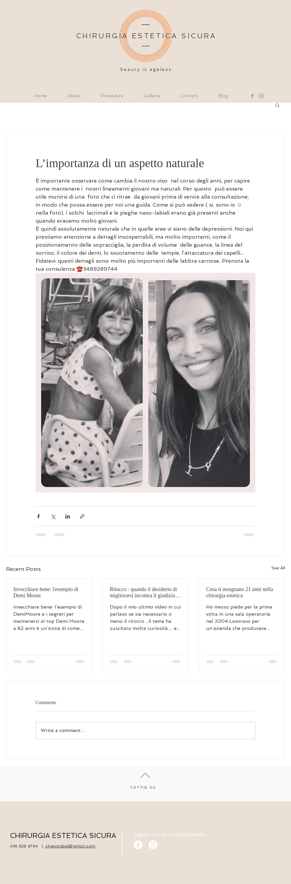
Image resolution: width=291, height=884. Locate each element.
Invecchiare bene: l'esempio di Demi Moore (46, 592)
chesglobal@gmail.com (70, 846)
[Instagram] (261, 96)
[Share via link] (82, 516)
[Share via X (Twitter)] (53, 516)
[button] (277, 105)
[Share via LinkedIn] (67, 516)
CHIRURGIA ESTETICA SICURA (63, 835)
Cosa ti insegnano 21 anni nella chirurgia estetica (239, 592)
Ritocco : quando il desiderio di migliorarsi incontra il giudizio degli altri (143, 592)
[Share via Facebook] (38, 516)
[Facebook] (252, 96)
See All (278, 567)
